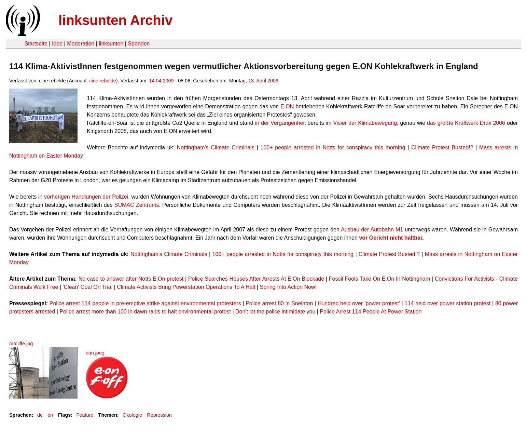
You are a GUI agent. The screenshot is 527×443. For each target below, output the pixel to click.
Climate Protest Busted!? (442, 147)
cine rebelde (102, 80)
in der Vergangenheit (280, 123)
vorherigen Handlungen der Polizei (86, 197)
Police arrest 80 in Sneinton (279, 303)
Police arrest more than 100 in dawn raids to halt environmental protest (145, 311)
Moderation (80, 43)
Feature (85, 415)
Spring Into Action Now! (288, 287)
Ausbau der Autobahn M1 (372, 229)
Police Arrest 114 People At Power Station (370, 311)
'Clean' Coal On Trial (87, 287)
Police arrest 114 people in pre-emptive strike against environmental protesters (145, 303)
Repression (159, 415)
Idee (57, 43)
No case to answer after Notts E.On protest (131, 279)
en (50, 415)
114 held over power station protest (448, 303)
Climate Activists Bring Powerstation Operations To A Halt (186, 287)
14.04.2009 (161, 80)
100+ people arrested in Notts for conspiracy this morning (332, 147)
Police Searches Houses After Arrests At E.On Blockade (256, 279)
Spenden (139, 43)
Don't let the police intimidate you (275, 311)
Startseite (35, 43)
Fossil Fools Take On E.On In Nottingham (379, 279)
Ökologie (132, 415)
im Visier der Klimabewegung (361, 123)
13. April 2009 (263, 80)
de (40, 415)
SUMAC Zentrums (136, 205)
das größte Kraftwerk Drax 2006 (466, 123)
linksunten (111, 43)
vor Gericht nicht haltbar (390, 238)
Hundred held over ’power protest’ (359, 303)
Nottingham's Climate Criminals (215, 147)
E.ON (287, 106)
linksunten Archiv (115, 20)
